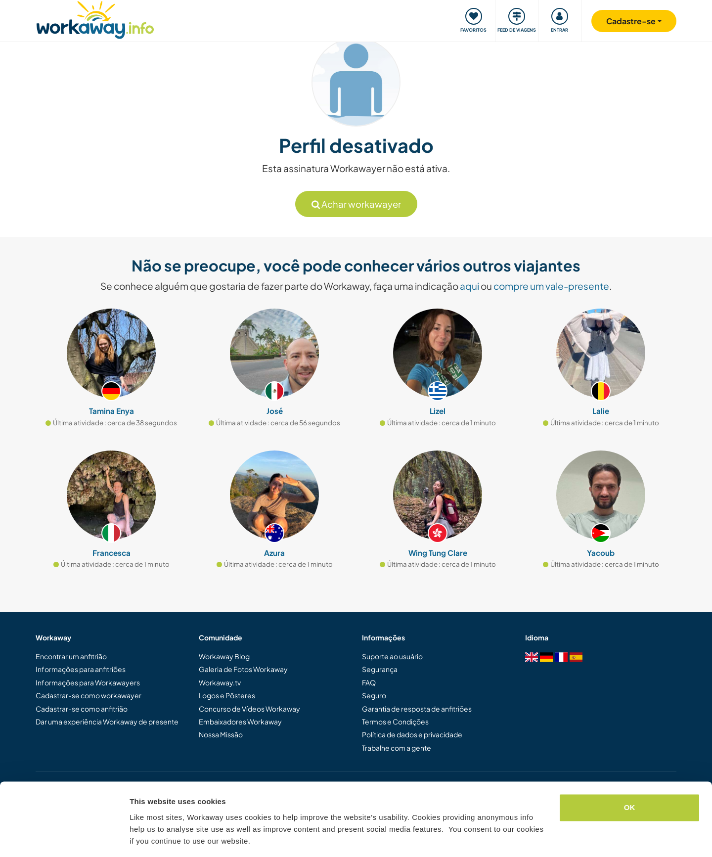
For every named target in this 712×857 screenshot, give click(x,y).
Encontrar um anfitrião (71, 656)
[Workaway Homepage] (95, 18)
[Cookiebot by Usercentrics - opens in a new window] (64, 837)
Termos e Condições (395, 721)
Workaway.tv (220, 682)
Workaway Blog (224, 656)
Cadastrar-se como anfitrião (82, 708)
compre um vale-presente (551, 286)
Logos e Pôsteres (227, 695)
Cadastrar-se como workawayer (88, 695)
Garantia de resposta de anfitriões (417, 708)
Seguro (374, 695)
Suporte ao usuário (392, 656)
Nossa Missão (221, 734)
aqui (469, 286)
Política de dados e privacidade (412, 734)
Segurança (380, 669)
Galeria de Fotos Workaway (243, 669)
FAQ (369, 682)
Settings (144, 837)
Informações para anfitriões (81, 669)
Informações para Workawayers (88, 682)
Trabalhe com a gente (396, 747)
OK (629, 776)
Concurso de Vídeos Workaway (249, 708)
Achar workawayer (356, 204)
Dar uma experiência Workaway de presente (107, 721)
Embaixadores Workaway (240, 721)
